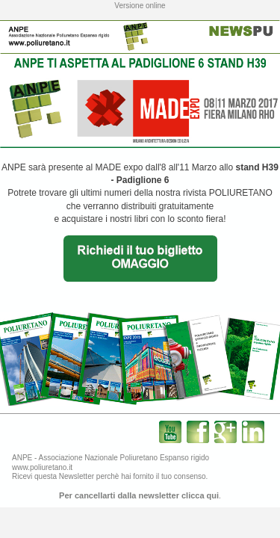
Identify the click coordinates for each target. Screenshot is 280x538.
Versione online (139, 5)
